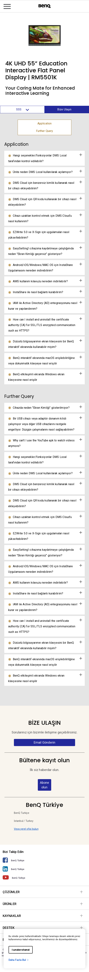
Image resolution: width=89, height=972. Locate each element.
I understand (20, 950)
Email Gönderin (44, 742)
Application (44, 123)
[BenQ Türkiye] (44, 860)
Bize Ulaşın (64, 109)
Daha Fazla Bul (19, 959)
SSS (22, 109)
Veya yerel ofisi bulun (26, 828)
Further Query (44, 131)
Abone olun (44, 785)
